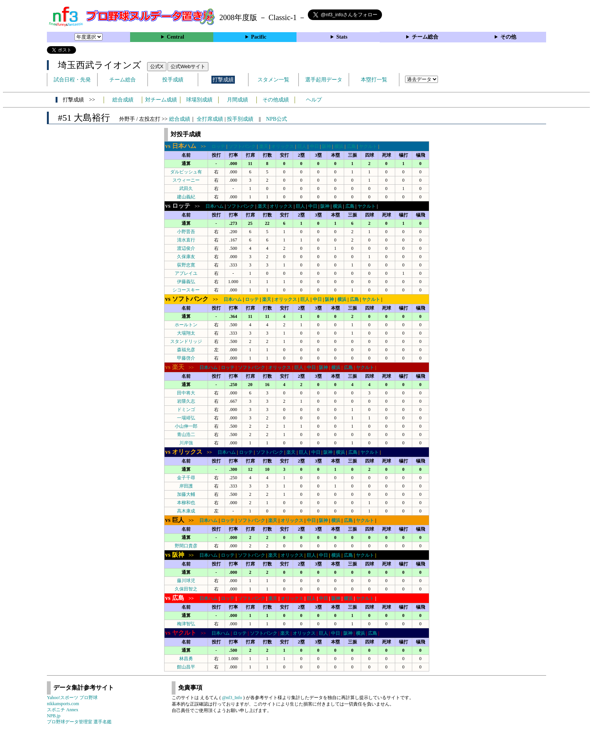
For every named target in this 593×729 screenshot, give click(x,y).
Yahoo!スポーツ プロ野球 (72, 697)
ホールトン (186, 324)
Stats (342, 37)
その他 (508, 37)
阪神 (326, 146)
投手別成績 (240, 119)
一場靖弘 (186, 418)
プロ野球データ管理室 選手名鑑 (79, 721)
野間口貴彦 (186, 545)
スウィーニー (186, 180)
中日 (314, 146)
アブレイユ (186, 273)
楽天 (263, 146)
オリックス (282, 146)
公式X (156, 66)
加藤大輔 (186, 494)
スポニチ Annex (62, 709)
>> (188, 146)
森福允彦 (186, 349)
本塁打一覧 (374, 80)
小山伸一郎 (186, 426)
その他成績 (275, 100)
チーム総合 (425, 37)
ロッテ (218, 146)
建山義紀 (186, 196)
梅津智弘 (186, 623)
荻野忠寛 (186, 265)
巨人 (301, 146)
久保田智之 (186, 589)
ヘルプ (314, 100)
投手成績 (172, 80)
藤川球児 (186, 580)
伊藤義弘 (186, 281)
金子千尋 (186, 477)
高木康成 (186, 511)
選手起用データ (323, 80)
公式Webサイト (188, 66)
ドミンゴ (186, 409)
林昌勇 (186, 658)
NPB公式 (276, 119)
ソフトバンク (242, 146)
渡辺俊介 (186, 248)
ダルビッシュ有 (186, 171)
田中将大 (186, 393)
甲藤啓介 (186, 358)
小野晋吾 (186, 231)
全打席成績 (210, 119)
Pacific (258, 37)
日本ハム (214, 206)
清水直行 (186, 240)
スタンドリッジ (186, 341)
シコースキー (186, 290)
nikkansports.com (63, 703)
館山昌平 (186, 667)
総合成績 (123, 100)
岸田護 (186, 486)
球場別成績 (199, 100)
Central (175, 37)
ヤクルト (368, 146)
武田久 (186, 188)
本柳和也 (186, 502)
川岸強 (186, 443)
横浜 (338, 146)
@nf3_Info (232, 697)
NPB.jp (54, 715)
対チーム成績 (161, 100)
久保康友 (186, 256)
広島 (351, 146)
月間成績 (237, 100)
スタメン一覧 (273, 80)
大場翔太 (186, 333)
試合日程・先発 (72, 80)
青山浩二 (186, 434)
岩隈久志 (186, 401)
